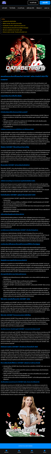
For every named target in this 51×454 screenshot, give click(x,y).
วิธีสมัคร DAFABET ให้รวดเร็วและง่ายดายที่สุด (12, 23)
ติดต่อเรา (39, 8)
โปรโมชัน (12, 8)
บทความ (46, 8)
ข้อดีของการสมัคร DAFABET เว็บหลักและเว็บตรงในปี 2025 (15, 32)
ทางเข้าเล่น (21, 8)
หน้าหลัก (4, 8)
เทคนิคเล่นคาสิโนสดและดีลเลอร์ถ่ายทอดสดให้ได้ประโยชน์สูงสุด (15, 28)
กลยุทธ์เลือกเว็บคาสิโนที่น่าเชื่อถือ (9, 21)
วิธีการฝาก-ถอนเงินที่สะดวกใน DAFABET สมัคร (12, 30)
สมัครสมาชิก (30, 8)
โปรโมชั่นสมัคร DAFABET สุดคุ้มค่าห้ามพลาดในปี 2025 (14, 25)
